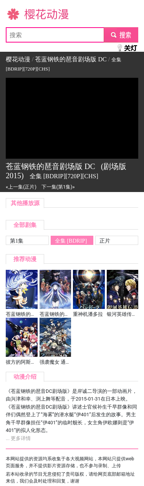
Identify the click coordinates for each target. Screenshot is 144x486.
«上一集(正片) (21, 187)
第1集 (16, 241)
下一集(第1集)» (58, 187)
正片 (104, 241)
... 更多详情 (18, 438)
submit (120, 34)
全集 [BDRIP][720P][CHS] (71, 241)
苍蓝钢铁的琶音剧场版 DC (70, 59)
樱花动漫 (18, 13)
